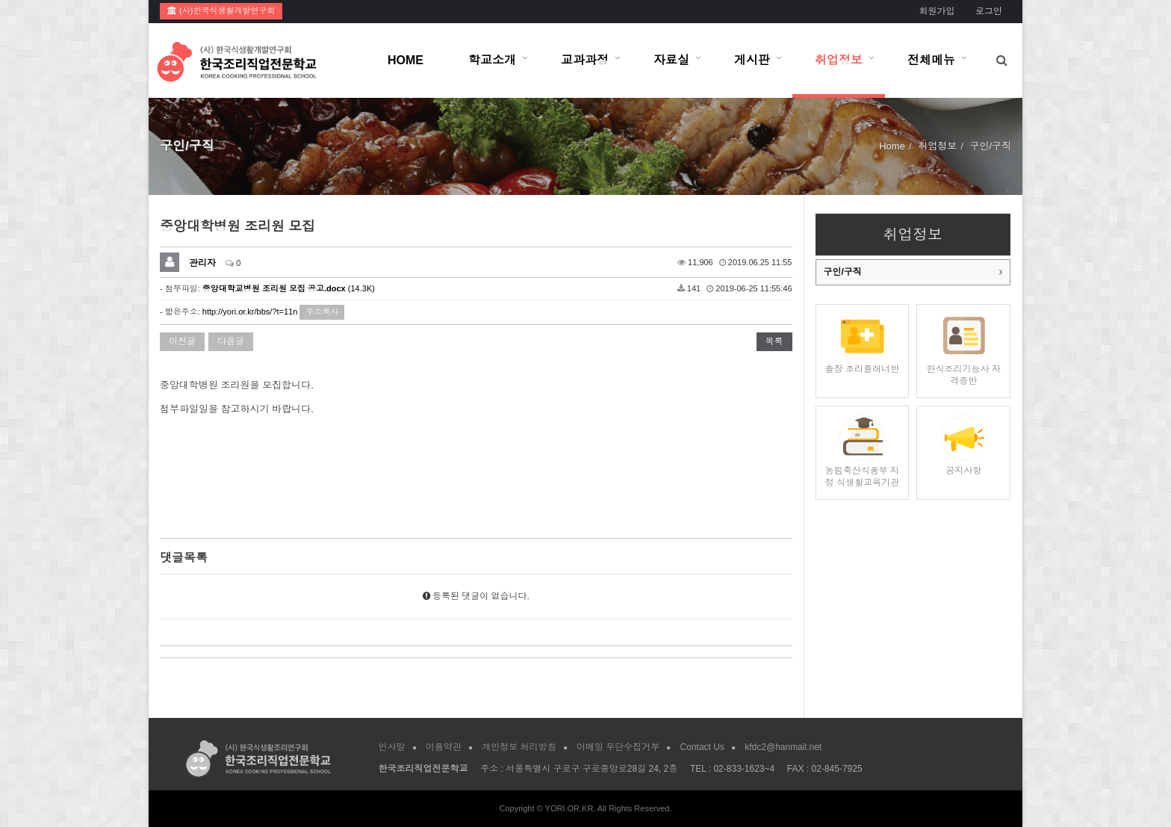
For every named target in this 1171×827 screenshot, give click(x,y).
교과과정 (585, 60)
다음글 (230, 341)
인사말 (392, 747)
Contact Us (702, 747)
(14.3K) (288, 288)
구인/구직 (843, 272)
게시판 (752, 60)
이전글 (182, 341)
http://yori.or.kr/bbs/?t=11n (250, 311)
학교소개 (492, 60)
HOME (405, 60)
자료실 (671, 60)
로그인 (988, 11)
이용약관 (444, 747)
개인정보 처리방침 (519, 747)
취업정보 (839, 60)
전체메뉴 (931, 60)
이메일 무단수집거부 (618, 747)
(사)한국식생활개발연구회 (221, 10)
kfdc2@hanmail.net (783, 747)
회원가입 (936, 11)
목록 (774, 341)
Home (892, 146)
